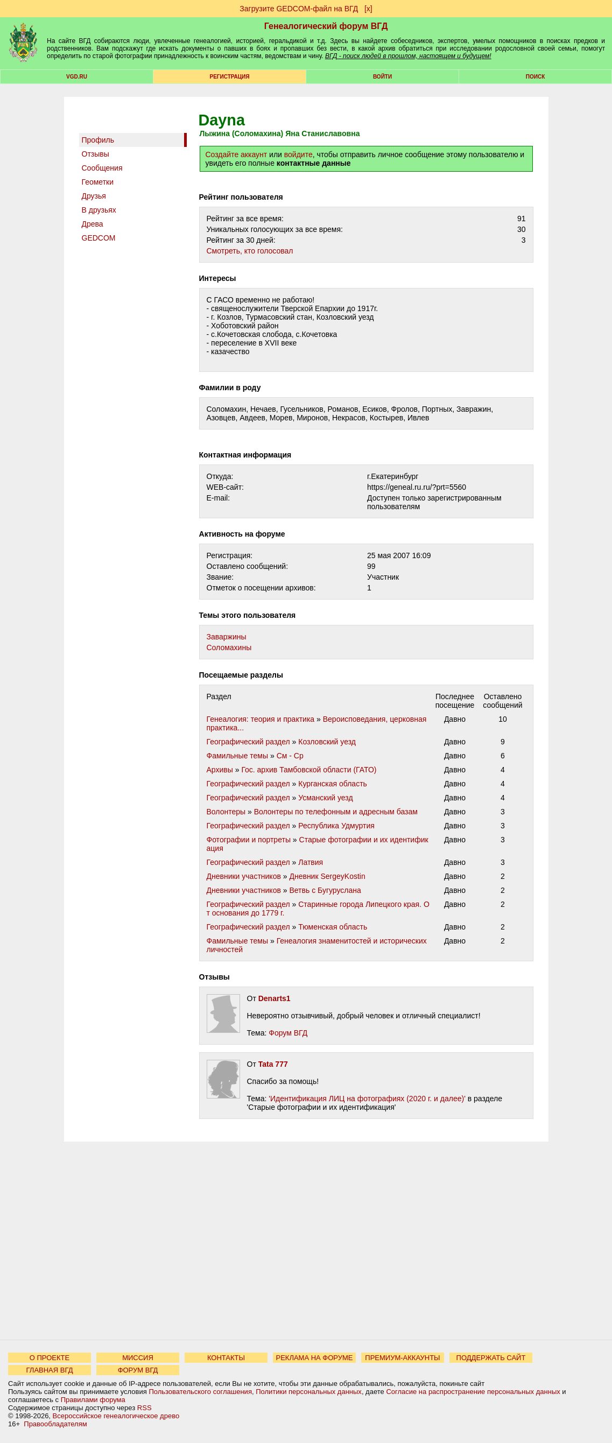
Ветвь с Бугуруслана (325, 890)
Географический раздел (248, 741)
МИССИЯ (137, 1358)
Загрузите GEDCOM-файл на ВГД (299, 8)
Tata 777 (273, 1064)
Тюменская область (332, 927)
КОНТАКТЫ (226, 1358)
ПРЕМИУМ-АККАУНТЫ (402, 1358)
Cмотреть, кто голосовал (250, 251)
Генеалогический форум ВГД (326, 26)
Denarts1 (274, 998)
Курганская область (332, 783)
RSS (144, 1408)
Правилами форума (93, 1400)
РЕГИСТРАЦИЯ (230, 77)
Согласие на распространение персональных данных (473, 1392)
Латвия (310, 862)
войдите (298, 154)
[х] (368, 8)
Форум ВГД (288, 1033)
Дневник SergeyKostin (327, 876)
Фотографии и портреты (249, 839)
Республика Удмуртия (336, 825)
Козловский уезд (327, 741)
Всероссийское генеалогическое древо (116, 1416)
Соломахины (229, 647)
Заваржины (227, 636)
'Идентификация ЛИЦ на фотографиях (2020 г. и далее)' (367, 1098)
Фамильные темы (238, 755)
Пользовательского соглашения (200, 1392)
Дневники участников (244, 876)
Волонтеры (226, 811)
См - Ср (290, 755)
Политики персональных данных (309, 1392)
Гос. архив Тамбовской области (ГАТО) (308, 769)
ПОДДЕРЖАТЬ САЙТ (491, 1358)
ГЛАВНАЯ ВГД (49, 1370)
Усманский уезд (325, 797)
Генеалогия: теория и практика (261, 719)
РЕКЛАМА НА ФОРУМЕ (314, 1358)
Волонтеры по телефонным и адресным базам (336, 811)
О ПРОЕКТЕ (49, 1358)
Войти (382, 77)
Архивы (220, 769)
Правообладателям (55, 1424)
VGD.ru (76, 77)
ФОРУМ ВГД (138, 1370)
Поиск (535, 77)
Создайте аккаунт (237, 154)
